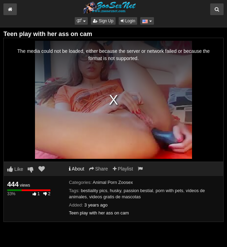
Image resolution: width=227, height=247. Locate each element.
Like (15, 169)
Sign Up (103, 21)
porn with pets (169, 190)
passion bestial (138, 190)
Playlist (123, 169)
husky (115, 190)
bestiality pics (94, 190)
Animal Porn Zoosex (113, 182)
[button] (81, 21)
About (76, 169)
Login (128, 21)
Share (98, 169)
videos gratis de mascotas (115, 196)
